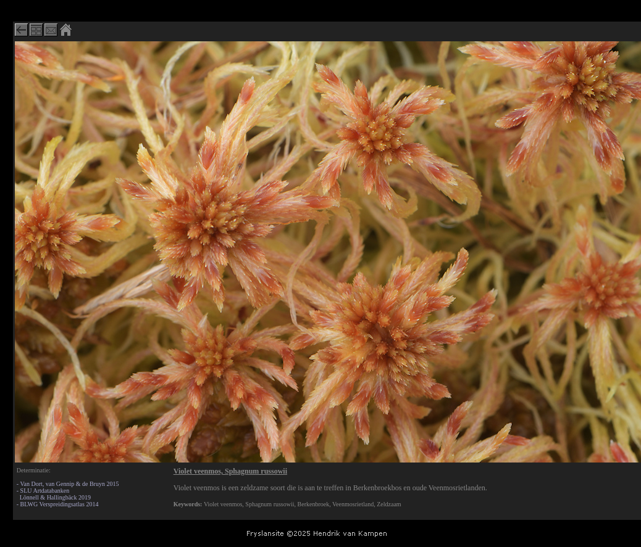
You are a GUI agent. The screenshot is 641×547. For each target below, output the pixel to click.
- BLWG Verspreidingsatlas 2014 (58, 504)
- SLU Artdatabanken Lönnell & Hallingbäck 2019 (54, 494)
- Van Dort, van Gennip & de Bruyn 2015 (68, 483)
